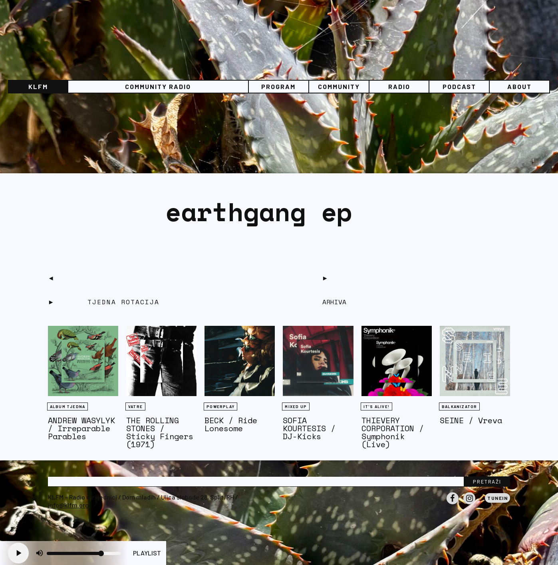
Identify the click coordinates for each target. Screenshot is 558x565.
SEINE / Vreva (471, 420)
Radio (399, 86)
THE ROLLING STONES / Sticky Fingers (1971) (159, 432)
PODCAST (459, 86)
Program (278, 86)
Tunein (497, 498)
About (519, 86)
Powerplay (220, 406)
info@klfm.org (68, 505)
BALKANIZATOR (459, 406)
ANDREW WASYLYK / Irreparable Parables (81, 428)
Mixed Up (296, 406)
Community (339, 86)
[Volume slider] (84, 553)
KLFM (38, 86)
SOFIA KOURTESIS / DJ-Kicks (309, 428)
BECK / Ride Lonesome (231, 424)
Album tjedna (67, 406)
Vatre (135, 406)
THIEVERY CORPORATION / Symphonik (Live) (392, 432)
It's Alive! (376, 406)
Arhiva (334, 302)
